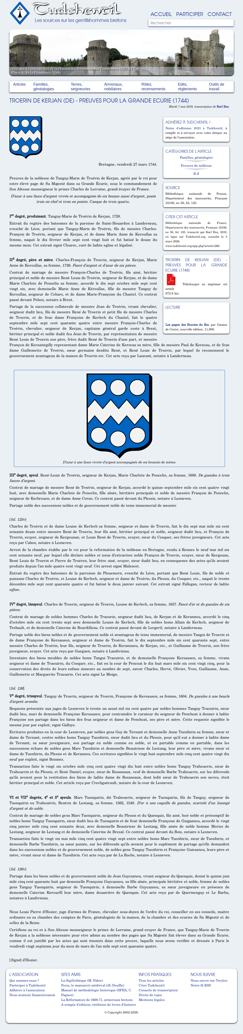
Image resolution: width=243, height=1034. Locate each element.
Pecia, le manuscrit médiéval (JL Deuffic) (92, 985)
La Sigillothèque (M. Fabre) (82, 980)
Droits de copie (150, 994)
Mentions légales (152, 999)
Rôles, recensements (153, 86)
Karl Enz (223, 106)
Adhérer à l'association (27, 990)
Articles (19, 84)
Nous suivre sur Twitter (209, 980)
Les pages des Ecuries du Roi (187, 324)
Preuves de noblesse (196, 165)
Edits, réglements (187, 86)
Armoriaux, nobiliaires (113, 86)
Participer (189, 14)
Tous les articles (151, 980)
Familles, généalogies (43, 86)
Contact (220, 14)
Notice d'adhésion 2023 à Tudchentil (193, 128)
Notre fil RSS (201, 985)
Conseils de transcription (158, 990)
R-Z (196, 173)
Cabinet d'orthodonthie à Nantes (12, 1021)
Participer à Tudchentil (27, 985)
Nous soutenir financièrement (32, 994)
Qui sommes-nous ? (24, 980)
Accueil (161, 14)
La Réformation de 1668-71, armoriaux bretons (97, 999)
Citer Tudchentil (152, 985)
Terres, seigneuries (80, 86)
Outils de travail (216, 86)
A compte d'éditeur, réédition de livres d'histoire (98, 1004)
